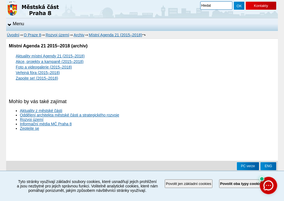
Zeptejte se (29, 128)
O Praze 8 (32, 35)
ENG (268, 166)
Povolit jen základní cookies (188, 184)
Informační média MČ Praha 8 (46, 124)
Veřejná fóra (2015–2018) (38, 72)
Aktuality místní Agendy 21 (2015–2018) (50, 56)
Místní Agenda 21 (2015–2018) (115, 35)
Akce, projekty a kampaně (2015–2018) (49, 61)
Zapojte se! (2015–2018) (37, 78)
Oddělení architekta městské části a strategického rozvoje (69, 115)
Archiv (78, 35)
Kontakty (261, 6)
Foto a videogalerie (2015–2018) (44, 67)
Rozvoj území (57, 35)
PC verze (248, 166)
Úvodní (13, 35)
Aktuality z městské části (41, 110)
